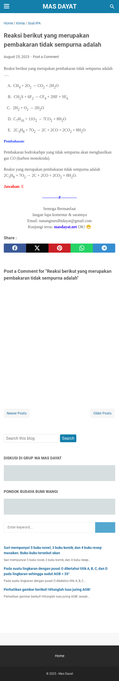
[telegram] (104, 248)
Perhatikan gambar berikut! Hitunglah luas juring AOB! (47, 589)
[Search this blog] (112, 7)
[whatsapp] (82, 248)
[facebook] (15, 248)
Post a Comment (46, 57)
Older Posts (102, 413)
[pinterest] (59, 248)
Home (59, 656)
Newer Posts (17, 413)
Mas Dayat (60, 6)
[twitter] (37, 248)
